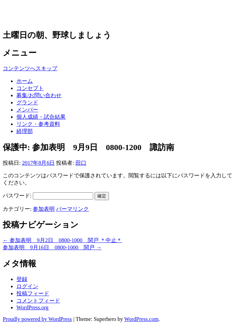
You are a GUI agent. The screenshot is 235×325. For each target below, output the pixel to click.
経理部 (24, 131)
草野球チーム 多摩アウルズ (75, 14)
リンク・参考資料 (38, 124)
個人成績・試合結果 (41, 117)
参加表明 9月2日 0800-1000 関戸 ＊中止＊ (62, 240)
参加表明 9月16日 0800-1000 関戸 (52, 247)
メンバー (27, 110)
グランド (27, 102)
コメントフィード (38, 301)
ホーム (24, 81)
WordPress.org (32, 307)
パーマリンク (72, 209)
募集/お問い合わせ (38, 95)
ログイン (27, 286)
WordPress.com (141, 319)
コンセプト (30, 88)
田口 (80, 163)
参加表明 (44, 209)
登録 (21, 279)
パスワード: (48, 195)
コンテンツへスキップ (30, 68)
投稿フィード (32, 293)
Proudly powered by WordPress (37, 319)
